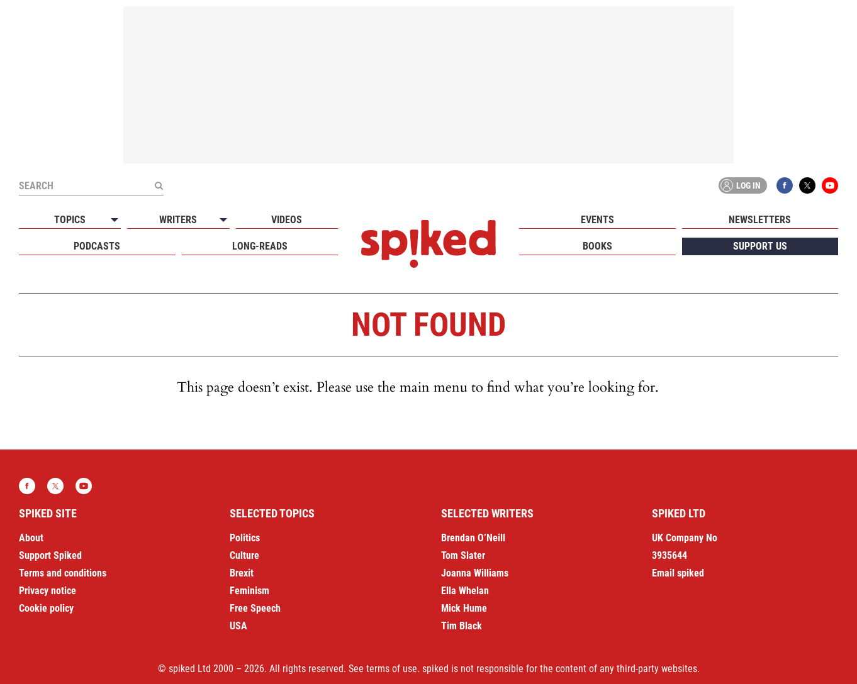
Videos (286, 220)
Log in (740, 185)
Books (597, 246)
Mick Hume (464, 608)
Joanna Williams (474, 573)
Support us (760, 246)
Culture (244, 555)
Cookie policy (46, 608)
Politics (245, 538)
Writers (178, 220)
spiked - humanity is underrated (428, 244)
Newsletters (760, 220)
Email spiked (678, 573)
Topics (70, 220)
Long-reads (260, 246)
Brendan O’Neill (473, 538)
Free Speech (255, 608)
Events (597, 220)
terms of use (391, 669)
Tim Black (461, 626)
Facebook (784, 185)
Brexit (242, 573)
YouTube (830, 185)
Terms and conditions (62, 573)
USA (238, 626)
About (31, 538)
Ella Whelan (465, 591)
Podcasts (97, 246)
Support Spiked (50, 555)
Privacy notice (47, 591)
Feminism (249, 591)
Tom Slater (463, 555)
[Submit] (158, 185)
